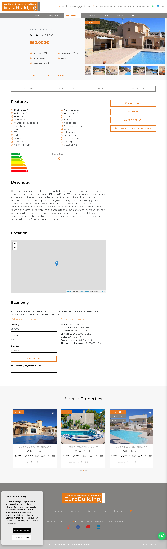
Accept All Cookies (21, 530)
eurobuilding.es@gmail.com (75, 6)
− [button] (15, 248)
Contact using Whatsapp (133, 128)
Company (52, 16)
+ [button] (15, 244)
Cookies (74, 544)
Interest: (15, 335)
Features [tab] (28, 88)
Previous (92, 41)
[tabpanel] (35, 438)
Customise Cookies (21, 537)
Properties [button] (71, 16)
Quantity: (15, 325)
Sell (106, 16)
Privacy (63, 544)
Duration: (15, 346)
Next (158, 41)
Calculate (34, 359)
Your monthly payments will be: (26, 366)
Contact (120, 16)
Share (133, 111)
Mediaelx (151, 544)
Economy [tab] (138, 88)
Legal (54, 544)
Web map (86, 544)
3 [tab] (86, 470)
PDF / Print (133, 120)
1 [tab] (81, 470)
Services (91, 16)
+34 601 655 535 (104, 6)
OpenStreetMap (85, 291)
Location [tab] (103, 88)
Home (36, 16)
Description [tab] (66, 88)
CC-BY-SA (102, 291)
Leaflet (68, 291)
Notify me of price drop (51, 75)
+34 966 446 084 (122, 6)
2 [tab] (83, 470)
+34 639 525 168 (141, 6)
